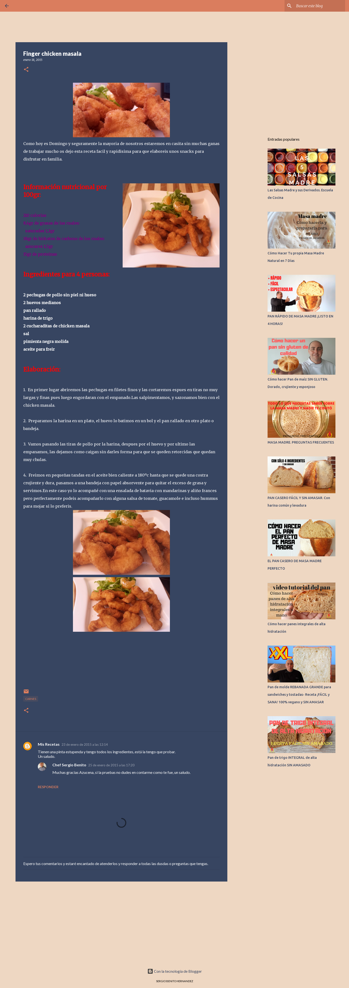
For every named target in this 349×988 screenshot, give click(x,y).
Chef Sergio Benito (69, 764)
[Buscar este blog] (319, 6)
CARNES (30, 699)
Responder (48, 787)
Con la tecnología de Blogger (174, 971)
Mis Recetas (49, 744)
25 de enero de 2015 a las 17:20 (111, 765)
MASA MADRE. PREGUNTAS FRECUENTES (301, 442)
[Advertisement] (121, 923)
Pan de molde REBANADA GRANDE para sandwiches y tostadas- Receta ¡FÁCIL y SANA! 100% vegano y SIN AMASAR (299, 694)
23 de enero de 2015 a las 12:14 (85, 744)
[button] (26, 69)
